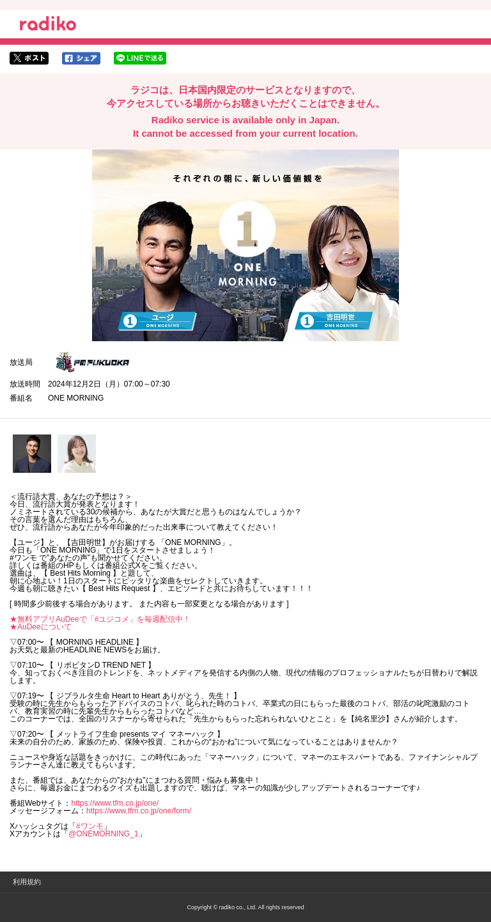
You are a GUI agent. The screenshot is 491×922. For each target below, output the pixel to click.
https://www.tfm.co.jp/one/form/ (138, 810)
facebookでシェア (81, 58)
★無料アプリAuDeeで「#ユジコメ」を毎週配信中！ (100, 619)
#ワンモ (90, 826)
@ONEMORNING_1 (103, 833)
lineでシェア (140, 58)
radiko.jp (48, 25)
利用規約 (27, 882)
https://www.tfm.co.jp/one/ (115, 803)
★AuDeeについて (41, 626)
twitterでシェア (29, 58)
